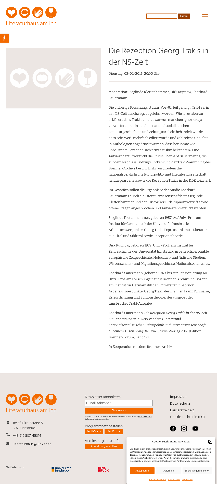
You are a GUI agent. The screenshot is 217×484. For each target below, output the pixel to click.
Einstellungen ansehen (197, 475)
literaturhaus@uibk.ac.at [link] (32, 444)
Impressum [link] (178, 397)
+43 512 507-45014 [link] (27, 436)
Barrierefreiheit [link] (182, 410)
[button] (210, 447)
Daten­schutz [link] (180, 404)
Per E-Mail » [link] (94, 431)
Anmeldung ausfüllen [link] (104, 446)
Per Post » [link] (114, 431)
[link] (4, 38)
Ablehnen (168, 475)
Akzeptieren (142, 475)
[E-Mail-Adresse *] (119, 403)
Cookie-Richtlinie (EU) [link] (187, 417)
